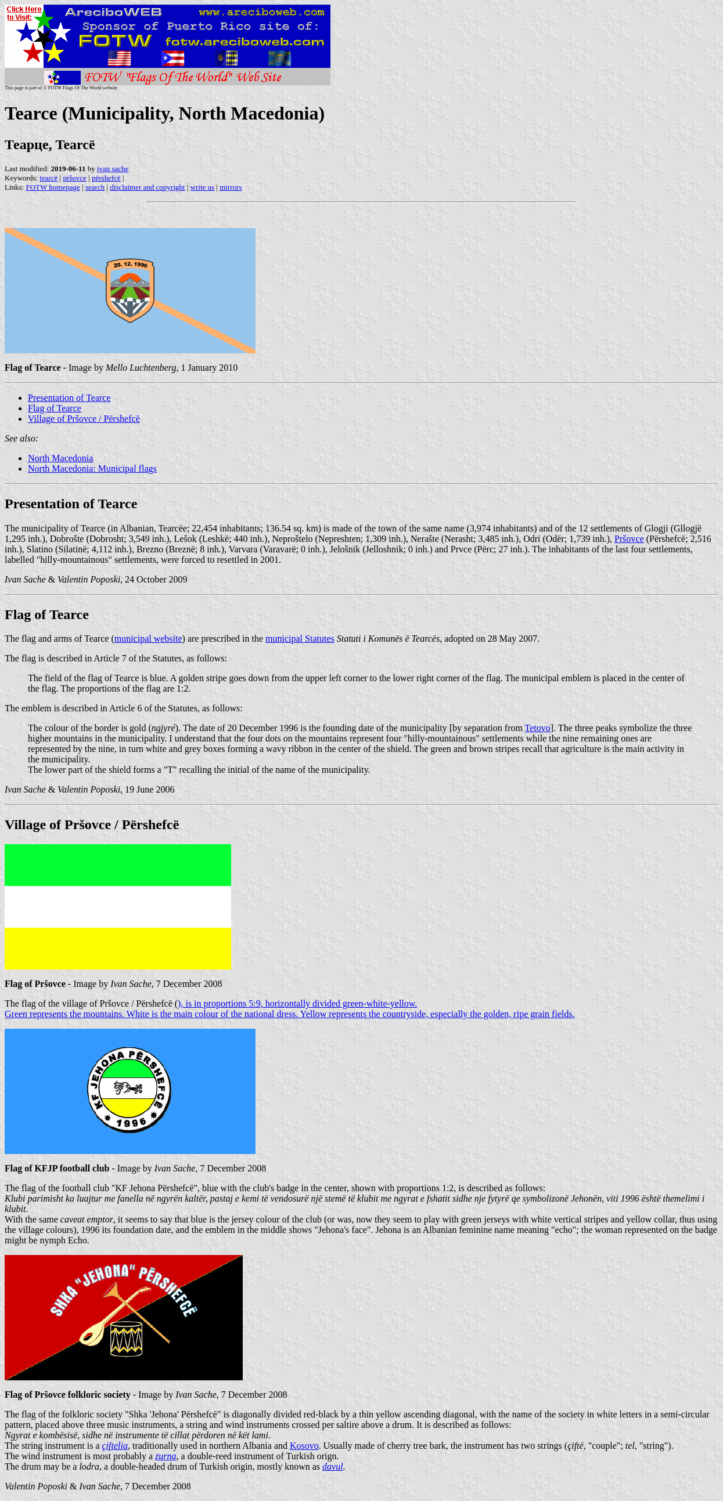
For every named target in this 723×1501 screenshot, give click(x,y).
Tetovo (538, 728)
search (95, 187)
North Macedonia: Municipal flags (92, 468)
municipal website (148, 638)
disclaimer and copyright (147, 187)
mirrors (231, 187)
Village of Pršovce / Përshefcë (84, 419)
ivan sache (113, 168)
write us (202, 187)
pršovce (74, 177)
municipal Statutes (299, 638)
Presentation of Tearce (69, 398)
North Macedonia (60, 458)
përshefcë (106, 177)
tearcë (48, 177)
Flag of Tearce (54, 408)
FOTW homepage (53, 187)
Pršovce (629, 539)
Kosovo (304, 1446)
